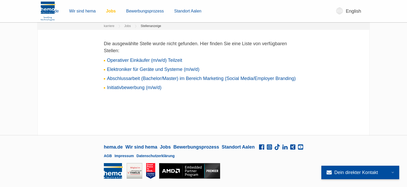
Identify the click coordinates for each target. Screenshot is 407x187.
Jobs (192, 11)
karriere (109, 26)
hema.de (132, 11)
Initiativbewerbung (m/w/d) (134, 87)
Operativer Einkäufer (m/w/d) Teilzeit (144, 60)
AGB (108, 156)
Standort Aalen (269, 11)
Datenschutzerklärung (156, 156)
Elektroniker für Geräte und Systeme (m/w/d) (153, 69)
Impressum (124, 156)
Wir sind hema (164, 11)
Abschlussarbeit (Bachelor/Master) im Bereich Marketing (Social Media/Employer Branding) (201, 78)
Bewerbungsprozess (226, 11)
